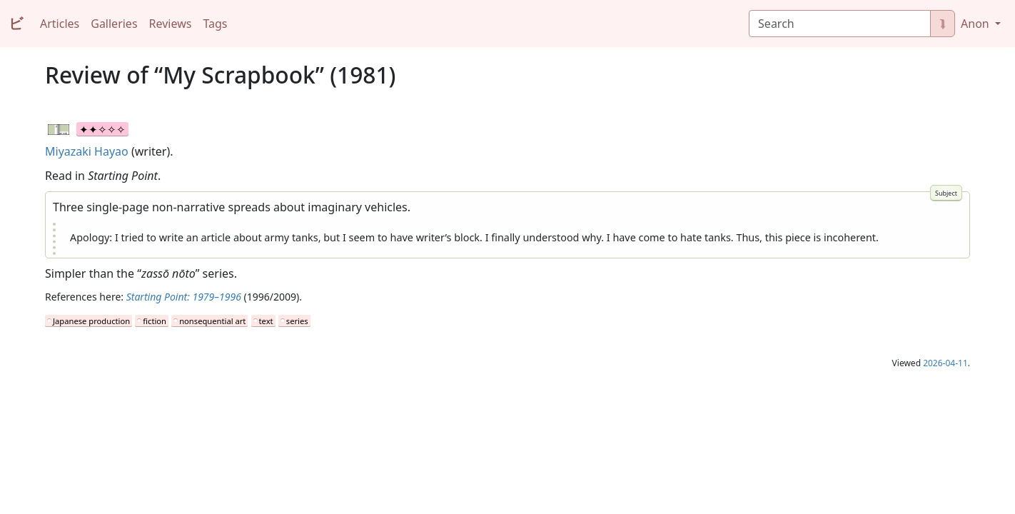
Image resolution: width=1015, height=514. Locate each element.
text (266, 321)
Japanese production (91, 321)
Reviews (170, 23)
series (297, 321)
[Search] (840, 23)
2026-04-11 (945, 363)
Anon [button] (976, 23)
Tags (215, 23)
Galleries (114, 23)
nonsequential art (212, 321)
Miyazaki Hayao (86, 151)
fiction (154, 321)
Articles (59, 23)
